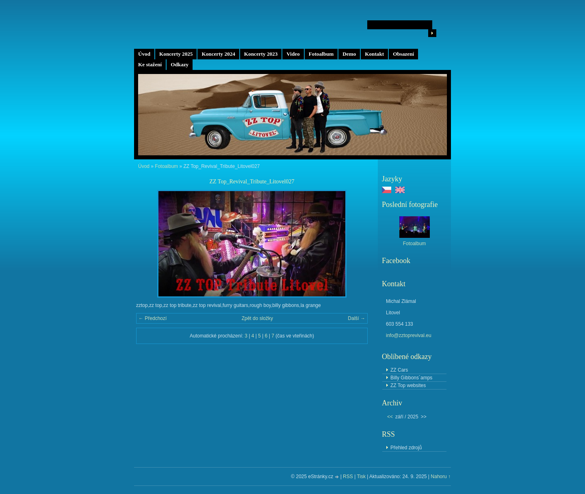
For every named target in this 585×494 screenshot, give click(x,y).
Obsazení (403, 54)
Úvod (144, 54)
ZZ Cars (399, 370)
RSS (348, 476)
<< (390, 417)
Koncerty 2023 (260, 54)
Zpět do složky (257, 318)
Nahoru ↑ (441, 476)
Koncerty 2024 (218, 54)
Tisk (361, 476)
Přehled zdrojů (406, 447)
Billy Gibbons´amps (411, 378)
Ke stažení (150, 64)
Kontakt (374, 54)
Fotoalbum (321, 54)
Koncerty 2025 (176, 54)
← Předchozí (153, 318)
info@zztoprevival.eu (408, 335)
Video (292, 54)
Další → (356, 318)
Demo (349, 54)
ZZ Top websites (408, 385)
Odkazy (179, 64)
